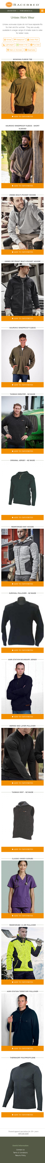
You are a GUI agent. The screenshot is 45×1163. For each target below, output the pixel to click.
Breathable (31, 50)
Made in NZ (23, 45)
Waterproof (20, 40)
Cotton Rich (34, 40)
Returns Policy (20, 1155)
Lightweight (9, 45)
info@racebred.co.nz (26, 11)
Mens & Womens (16, 50)
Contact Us (20, 1150)
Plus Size (36, 45)
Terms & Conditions (20, 1153)
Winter (8, 40)
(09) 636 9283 (11, 11)
